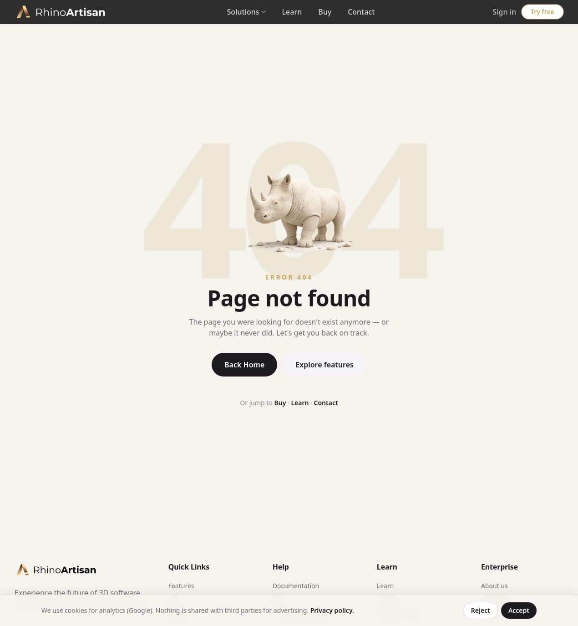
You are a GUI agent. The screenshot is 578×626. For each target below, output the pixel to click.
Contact (361, 12)
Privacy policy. (332, 610)
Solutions (246, 12)
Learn (292, 12)
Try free (542, 11)
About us (494, 585)
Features (181, 585)
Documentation (296, 585)
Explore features (324, 365)
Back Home (244, 365)
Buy (324, 12)
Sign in (504, 12)
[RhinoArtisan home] (62, 12)
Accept (518, 610)
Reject (480, 610)
